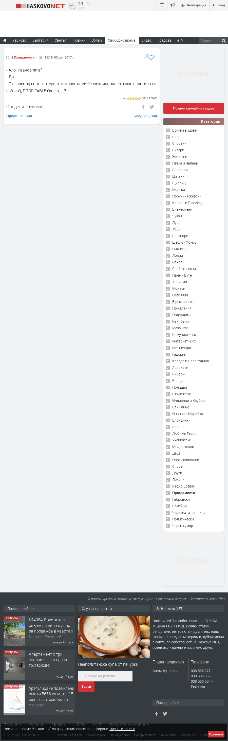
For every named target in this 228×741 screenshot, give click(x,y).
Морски (178, 189)
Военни (178, 426)
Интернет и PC (184, 341)
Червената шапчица (188, 512)
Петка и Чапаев (185, 163)
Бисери (178, 150)
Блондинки (181, 420)
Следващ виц (145, 116)
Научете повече (122, 728)
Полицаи (179, 387)
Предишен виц (19, 116)
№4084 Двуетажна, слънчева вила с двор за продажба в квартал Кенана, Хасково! (51, 628)
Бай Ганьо (180, 407)
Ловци (177, 255)
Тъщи (176, 229)
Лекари (178, 479)
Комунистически (186, 334)
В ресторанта (183, 301)
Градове (164, 40)
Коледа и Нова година (190, 360)
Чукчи (177, 215)
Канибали (180, 321)
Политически (183, 519)
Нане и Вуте (182, 275)
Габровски (181, 499)
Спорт (177, 466)
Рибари (178, 374)
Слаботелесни (184, 268)
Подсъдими (182, 314)
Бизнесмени (182, 209)
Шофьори (180, 235)
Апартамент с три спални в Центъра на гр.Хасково (48, 659)
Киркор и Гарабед (187, 202)
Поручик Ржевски (186, 196)
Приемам (216, 734)
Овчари (178, 262)
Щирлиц (179, 182)
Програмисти (24, 57)
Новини (79, 40)
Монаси (178, 288)
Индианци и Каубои (188, 400)
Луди (176, 222)
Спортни (179, 143)
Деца (176, 453)
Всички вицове (184, 130)
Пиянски (179, 248)
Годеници (180, 295)
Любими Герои (184, 433)
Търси (86, 687)
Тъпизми (179, 281)
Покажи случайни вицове (194, 108)
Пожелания (182, 308)
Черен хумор (182, 525)
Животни (179, 156)
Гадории (179, 354)
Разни (177, 136)
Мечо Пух (180, 328)
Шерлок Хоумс (184, 242)
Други (177, 473)
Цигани (178, 176)
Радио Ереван (183, 486)
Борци (177, 380)
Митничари (181, 347)
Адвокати (180, 367)
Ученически (181, 440)
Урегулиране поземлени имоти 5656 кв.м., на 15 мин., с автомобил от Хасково (51, 696)
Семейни (179, 505)
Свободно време (121, 40)
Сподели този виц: (25, 106)
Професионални (185, 459)
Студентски (181, 393)
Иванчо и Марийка (187, 413)
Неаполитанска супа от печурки (108, 664)
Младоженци (183, 446)
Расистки (180, 169)
